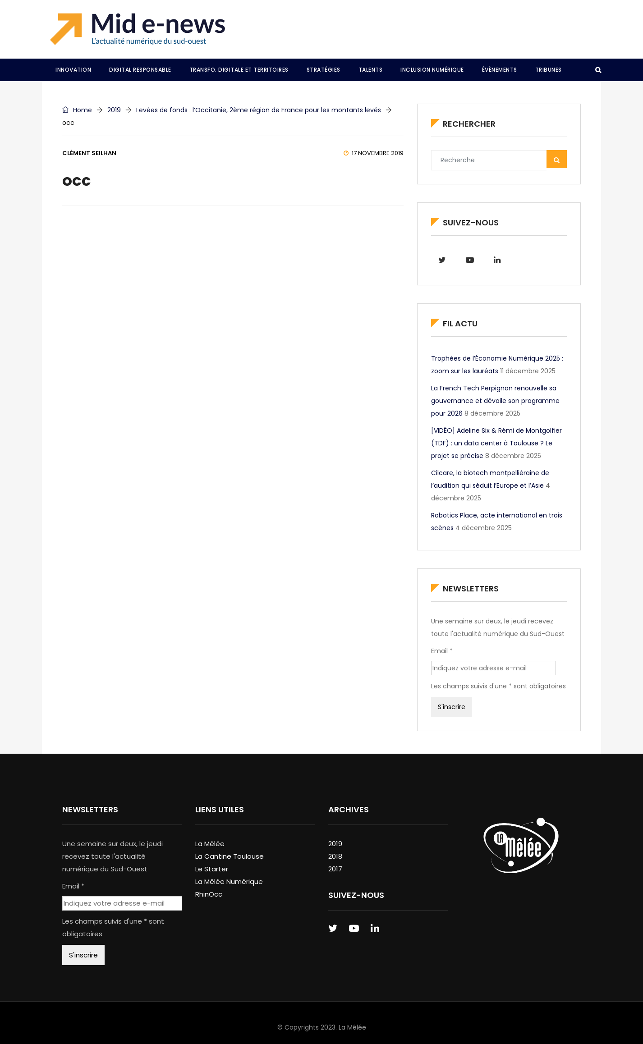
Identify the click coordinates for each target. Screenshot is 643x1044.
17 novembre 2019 (374, 153)
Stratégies (323, 69)
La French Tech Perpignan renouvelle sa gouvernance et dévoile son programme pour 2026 (495, 401)
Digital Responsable (140, 69)
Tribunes (548, 69)
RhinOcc (208, 894)
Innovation (73, 69)
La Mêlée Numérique (229, 881)
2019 (114, 109)
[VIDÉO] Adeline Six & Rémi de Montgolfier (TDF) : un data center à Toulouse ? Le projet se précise (496, 443)
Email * (442, 650)
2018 (335, 856)
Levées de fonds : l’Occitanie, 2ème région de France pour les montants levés (258, 109)
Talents (370, 69)
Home (77, 109)
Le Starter (211, 869)
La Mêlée (210, 843)
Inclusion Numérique (432, 69)
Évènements (499, 69)
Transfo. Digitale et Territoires (239, 69)
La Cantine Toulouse (229, 856)
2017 (335, 869)
